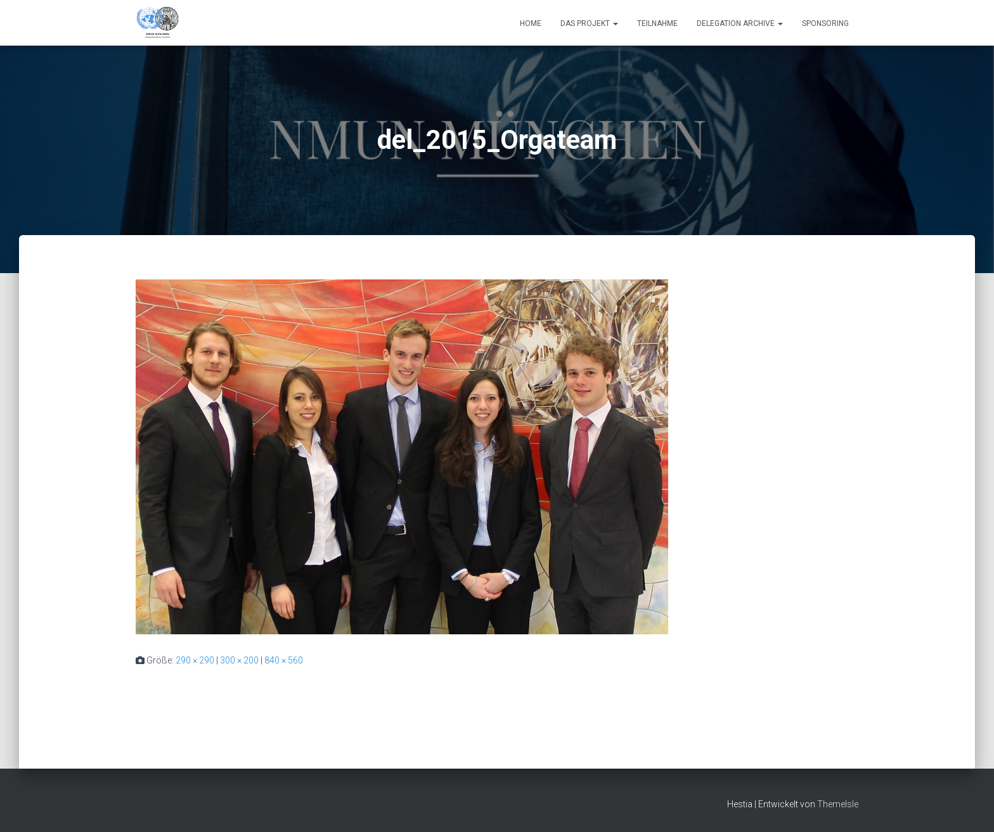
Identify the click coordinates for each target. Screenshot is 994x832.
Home (530, 23)
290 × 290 (195, 660)
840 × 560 (283, 660)
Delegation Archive (740, 23)
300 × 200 (239, 660)
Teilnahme (657, 23)
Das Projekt (589, 23)
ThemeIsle (837, 804)
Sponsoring (825, 23)
